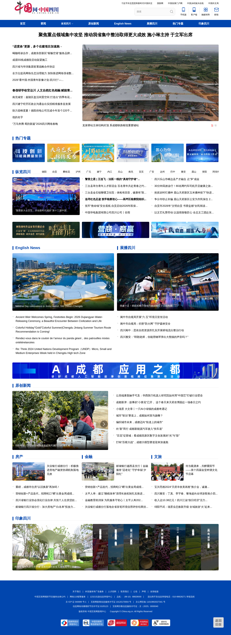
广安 (153, 171)
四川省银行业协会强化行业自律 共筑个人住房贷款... (46, 500)
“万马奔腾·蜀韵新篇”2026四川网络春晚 (35, 123)
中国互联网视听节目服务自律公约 (49, 596)
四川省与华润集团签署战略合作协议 (33, 66)
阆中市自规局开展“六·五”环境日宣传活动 (144, 317)
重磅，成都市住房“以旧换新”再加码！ (38, 486)
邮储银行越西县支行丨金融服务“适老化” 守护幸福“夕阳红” (132, 470)
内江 (111, 171)
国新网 (160, 3)
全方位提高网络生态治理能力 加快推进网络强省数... (43, 73)
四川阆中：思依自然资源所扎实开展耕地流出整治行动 (152, 330)
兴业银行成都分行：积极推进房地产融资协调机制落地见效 (63, 470)
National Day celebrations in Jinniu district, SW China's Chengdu (49, 306)
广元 (90, 171)
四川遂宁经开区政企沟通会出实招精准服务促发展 (41, 103)
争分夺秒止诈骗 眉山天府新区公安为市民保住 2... (183, 199)
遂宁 (101, 171)
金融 (88, 456)
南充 (133, 171)
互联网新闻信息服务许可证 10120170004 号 (111, 602)
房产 (19, 456)
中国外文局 (213, 3)
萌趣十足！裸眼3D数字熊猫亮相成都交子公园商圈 (146, 306)
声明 (144, 591)
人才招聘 (112, 591)
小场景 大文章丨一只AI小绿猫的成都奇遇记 (141, 408)
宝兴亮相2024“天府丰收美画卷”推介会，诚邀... (181, 486)
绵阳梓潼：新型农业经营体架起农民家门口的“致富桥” (43, 445)
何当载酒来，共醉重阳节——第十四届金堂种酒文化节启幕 (201, 470)
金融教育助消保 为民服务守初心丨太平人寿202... (114, 500)
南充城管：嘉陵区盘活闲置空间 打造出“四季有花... (42, 97)
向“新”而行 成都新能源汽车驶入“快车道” (139, 428)
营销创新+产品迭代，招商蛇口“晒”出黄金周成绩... (45, 493)
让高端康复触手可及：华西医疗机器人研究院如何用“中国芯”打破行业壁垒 (159, 395)
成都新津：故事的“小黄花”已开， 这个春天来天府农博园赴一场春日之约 (158, 402)
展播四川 (152, 23)
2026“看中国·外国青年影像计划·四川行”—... (37, 79)
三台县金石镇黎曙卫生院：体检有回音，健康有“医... (115, 192)
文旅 (158, 456)
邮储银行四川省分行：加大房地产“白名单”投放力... (45, 506)
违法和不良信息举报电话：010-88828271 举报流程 (171, 596)
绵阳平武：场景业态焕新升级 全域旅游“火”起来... (183, 506)
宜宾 (143, 171)
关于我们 (76, 591)
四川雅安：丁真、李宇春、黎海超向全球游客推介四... (186, 493)
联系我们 (125, 591)
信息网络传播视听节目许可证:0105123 (90, 606)
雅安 (185, 171)
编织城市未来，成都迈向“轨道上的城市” (139, 422)
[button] (216, 152)
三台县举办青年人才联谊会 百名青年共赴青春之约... (115, 185)
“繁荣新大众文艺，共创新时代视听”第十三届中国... (41, 210)
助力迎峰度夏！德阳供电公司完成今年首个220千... (42, 110)
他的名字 (17, 117)
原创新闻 (93, 23)
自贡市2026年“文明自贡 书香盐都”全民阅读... (180, 205)
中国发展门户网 (175, 3)
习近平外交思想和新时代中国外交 (136, 3)
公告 (135, 591)
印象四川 (204, 23)
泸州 (80, 171)
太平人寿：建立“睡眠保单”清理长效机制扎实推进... (115, 493)
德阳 (46, 171)
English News (122, 23)
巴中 (175, 171)
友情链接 (154, 591)
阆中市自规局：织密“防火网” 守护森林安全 (145, 323)
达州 (164, 171)
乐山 (122, 171)
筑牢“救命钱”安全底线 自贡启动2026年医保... (111, 205)
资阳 (206, 171)
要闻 (43, 23)
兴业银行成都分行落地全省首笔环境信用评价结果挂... (116, 506)
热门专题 (178, 23)
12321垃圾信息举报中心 (101, 596)
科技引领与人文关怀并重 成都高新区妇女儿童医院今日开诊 (45, 567)
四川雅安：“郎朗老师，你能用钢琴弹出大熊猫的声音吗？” (154, 336)
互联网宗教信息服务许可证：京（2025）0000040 (135, 606)
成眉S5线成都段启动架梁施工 (29, 59)
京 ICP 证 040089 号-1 (76, 602)
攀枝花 (68, 171)
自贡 (56, 171)
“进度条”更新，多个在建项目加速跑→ (37, 46)
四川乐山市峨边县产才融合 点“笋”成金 (176, 179)
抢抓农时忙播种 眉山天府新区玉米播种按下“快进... (184, 192)
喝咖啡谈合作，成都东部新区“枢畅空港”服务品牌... (42, 53)
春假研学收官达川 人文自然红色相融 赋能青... (42, 90)
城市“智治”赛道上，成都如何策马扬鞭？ (139, 415)
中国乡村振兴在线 (195, 3)
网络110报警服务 (78, 596)
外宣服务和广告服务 (94, 591)
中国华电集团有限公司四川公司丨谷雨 (107, 212)
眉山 (196, 171)
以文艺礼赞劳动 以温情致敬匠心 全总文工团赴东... (184, 212)
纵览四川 (23, 172)
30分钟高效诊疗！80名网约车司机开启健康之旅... (183, 185)
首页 (22, 23)
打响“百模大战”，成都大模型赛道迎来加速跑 (142, 442)
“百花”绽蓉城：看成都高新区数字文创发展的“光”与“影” (148, 435)
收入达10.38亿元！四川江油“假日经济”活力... (180, 500)
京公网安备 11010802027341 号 (150, 602)
